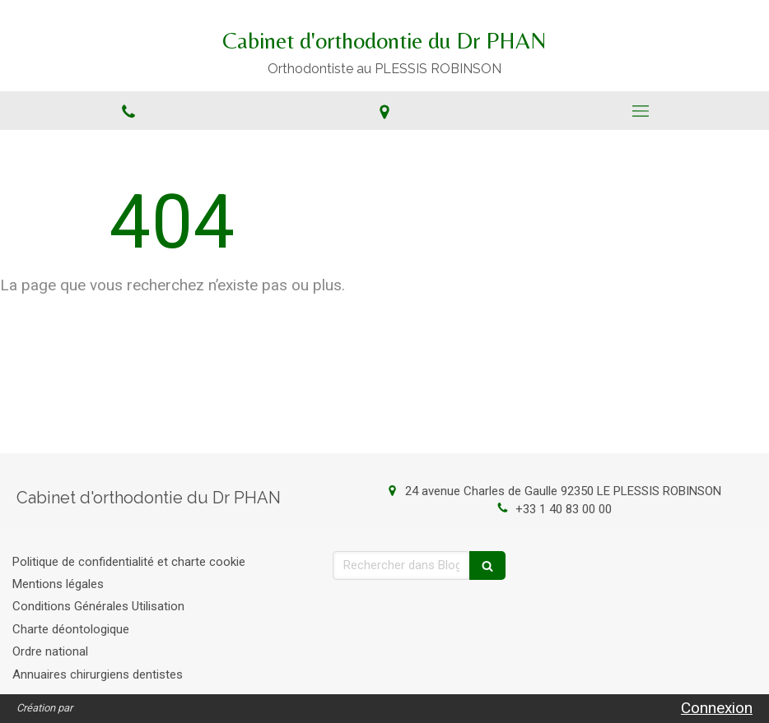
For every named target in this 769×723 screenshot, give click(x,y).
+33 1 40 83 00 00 (563, 509)
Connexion (717, 707)
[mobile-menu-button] (641, 111)
